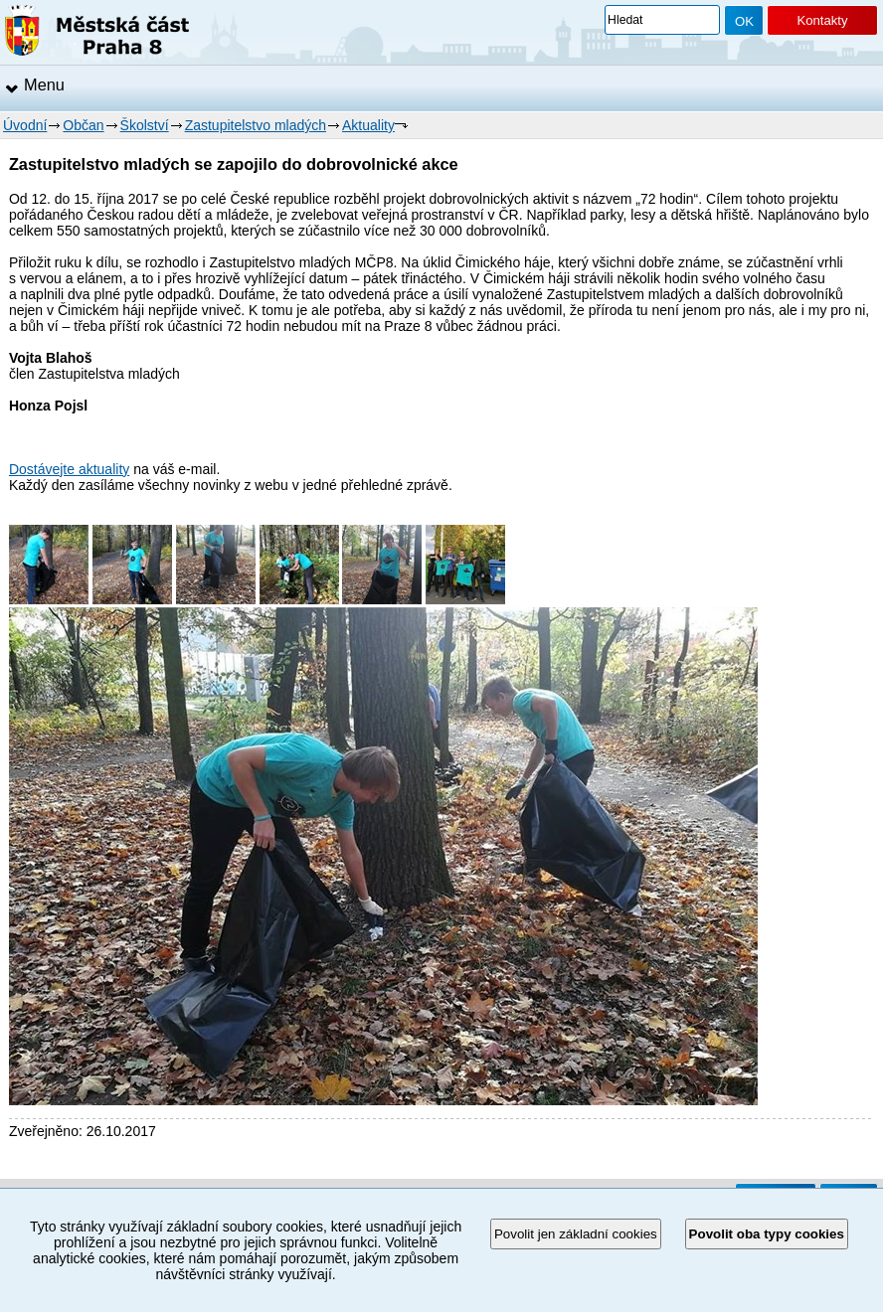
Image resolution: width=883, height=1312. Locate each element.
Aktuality (368, 125)
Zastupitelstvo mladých (255, 125)
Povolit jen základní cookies (575, 1234)
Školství (144, 125)
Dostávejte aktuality (69, 469)
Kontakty (821, 20)
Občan (83, 125)
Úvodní (25, 125)
